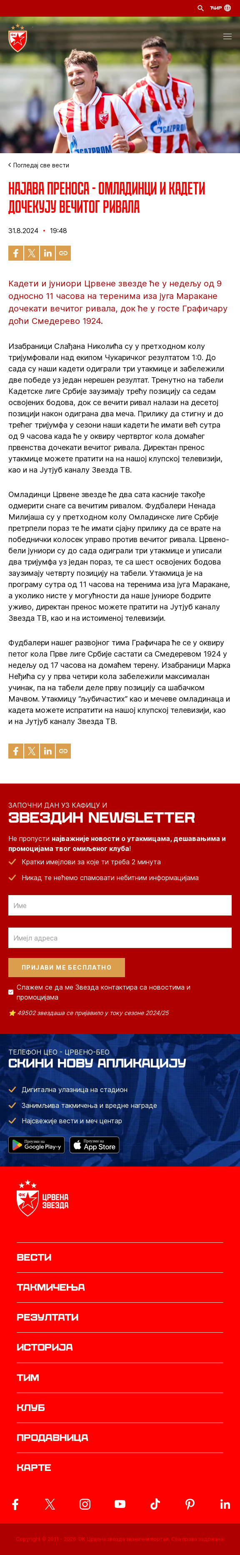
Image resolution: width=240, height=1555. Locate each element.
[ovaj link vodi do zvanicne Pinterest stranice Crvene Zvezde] (190, 1504)
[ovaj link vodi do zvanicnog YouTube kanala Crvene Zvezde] (120, 1504)
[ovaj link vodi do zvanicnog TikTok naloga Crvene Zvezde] (155, 1504)
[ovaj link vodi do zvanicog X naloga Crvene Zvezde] (50, 1504)
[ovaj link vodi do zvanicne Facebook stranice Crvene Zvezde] (15, 1504)
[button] (227, 38)
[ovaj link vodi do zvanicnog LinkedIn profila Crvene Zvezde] (225, 1504)
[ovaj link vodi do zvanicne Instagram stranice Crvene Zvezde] (85, 1504)
